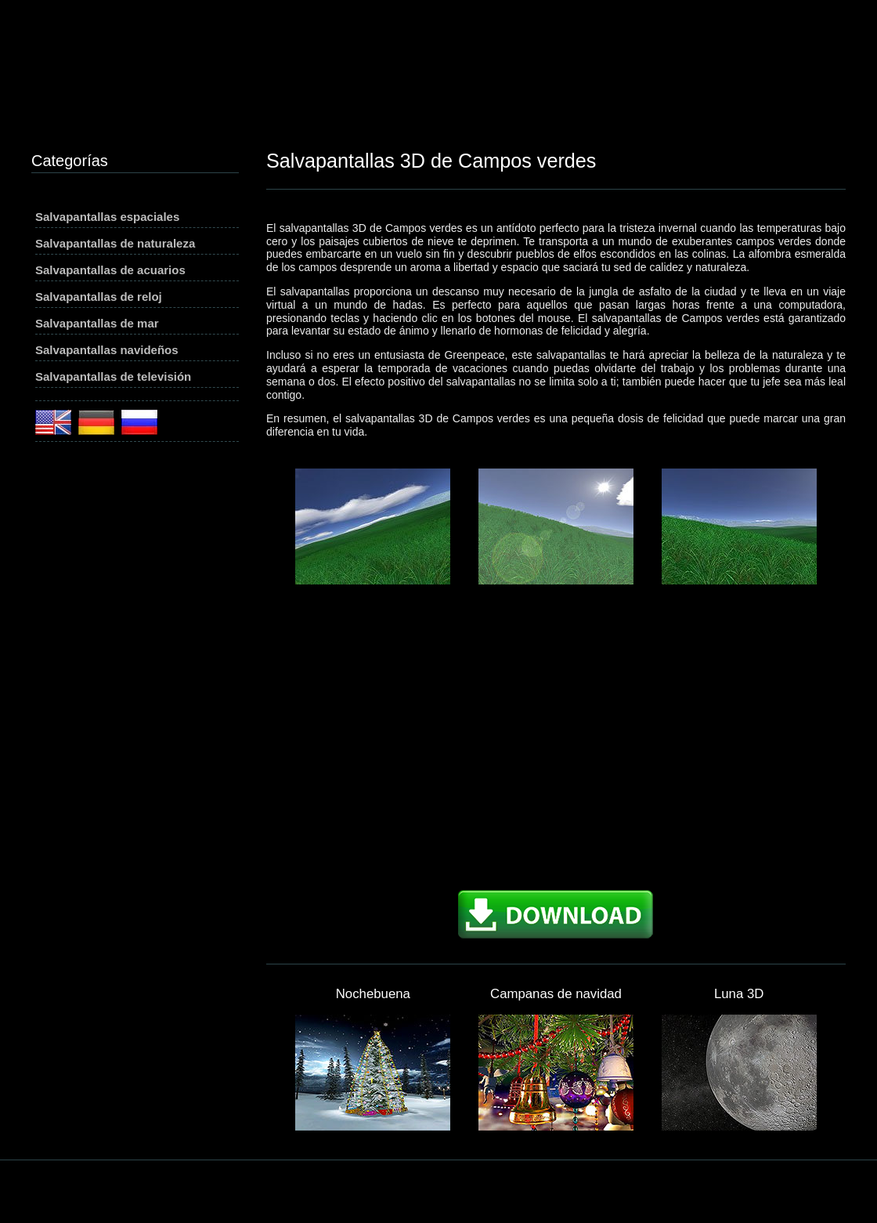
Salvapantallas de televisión (113, 376)
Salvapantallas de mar (97, 323)
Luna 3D (738, 993)
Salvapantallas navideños (107, 349)
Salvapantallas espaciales (107, 216)
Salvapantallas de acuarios (110, 270)
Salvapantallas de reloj (98, 296)
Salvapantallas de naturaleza (115, 243)
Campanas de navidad (556, 993)
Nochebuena (373, 993)
